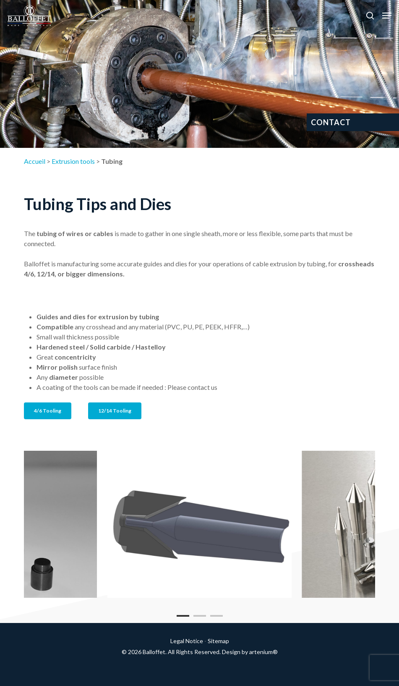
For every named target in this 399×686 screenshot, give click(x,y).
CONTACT (331, 122)
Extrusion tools (73, 161)
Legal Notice (186, 640)
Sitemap (218, 640)
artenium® (263, 651)
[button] (386, 15)
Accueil (34, 161)
